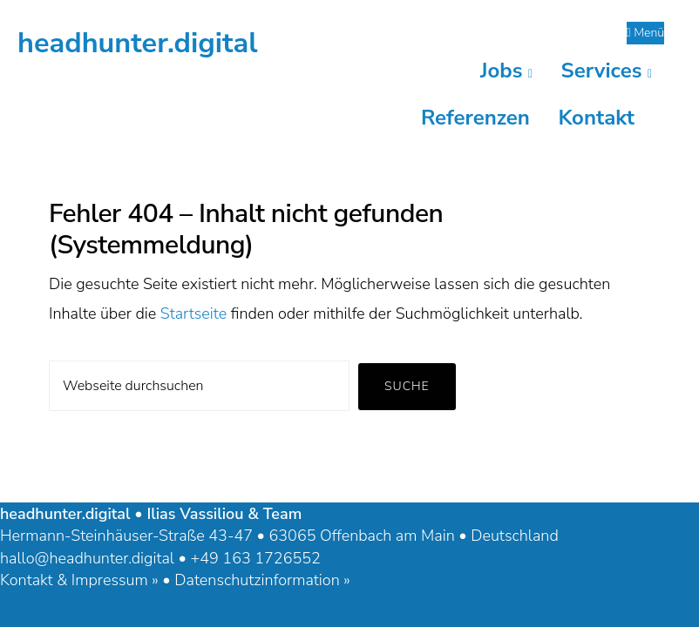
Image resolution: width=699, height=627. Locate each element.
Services (606, 70)
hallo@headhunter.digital (87, 558)
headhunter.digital (137, 43)
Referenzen (475, 117)
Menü (646, 32)
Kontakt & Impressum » (79, 580)
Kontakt (596, 117)
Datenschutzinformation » (262, 580)
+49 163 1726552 (255, 558)
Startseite (193, 313)
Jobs (506, 70)
